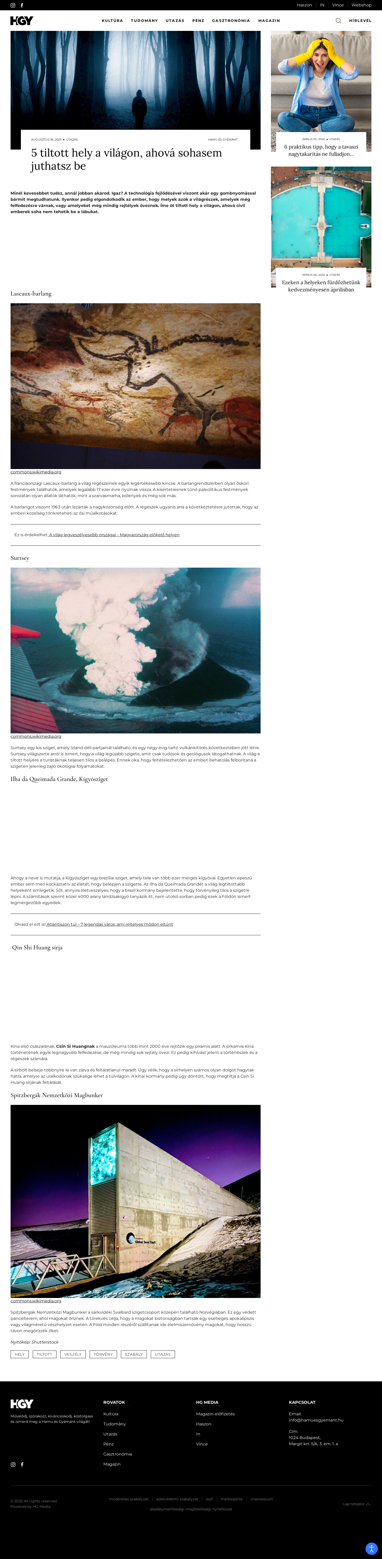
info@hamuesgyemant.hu (316, 1420)
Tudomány (144, 20)
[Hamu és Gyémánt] (22, 20)
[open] (372, 1549)
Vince (338, 5)
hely (20, 1354)
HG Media (41, 1506)
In (198, 1434)
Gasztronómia (231, 20)
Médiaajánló (232, 1499)
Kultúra (112, 20)
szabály (134, 1354)
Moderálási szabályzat (128, 1499)
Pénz (198, 20)
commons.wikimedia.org (36, 472)
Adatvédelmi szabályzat (177, 1499)
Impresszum (262, 1499)
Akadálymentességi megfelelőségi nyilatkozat (191, 1509)
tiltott (44, 1354)
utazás (163, 1354)
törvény (103, 1354)
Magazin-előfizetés (215, 1413)
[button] (368, 1504)
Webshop (362, 5)
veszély (73, 1354)
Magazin (269, 20)
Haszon (304, 5)
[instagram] (12, 5)
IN (322, 5)
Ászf (209, 1499)
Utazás (175, 20)
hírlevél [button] (360, 20)
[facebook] (21, 5)
